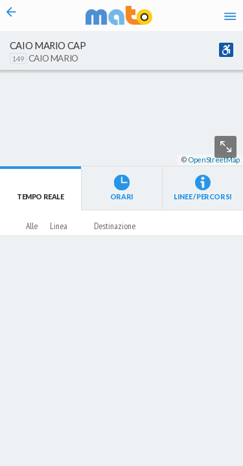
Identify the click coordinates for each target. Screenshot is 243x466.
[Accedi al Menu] (230, 15)
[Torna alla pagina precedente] (11, 15)
